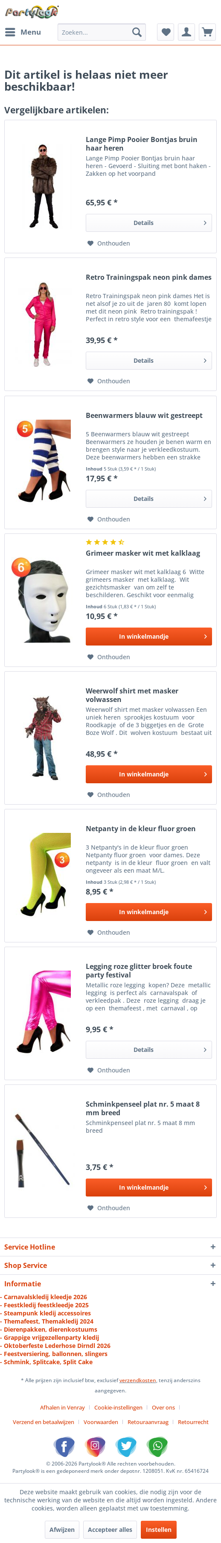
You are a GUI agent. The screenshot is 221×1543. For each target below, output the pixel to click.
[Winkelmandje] (207, 32)
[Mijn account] (186, 32)
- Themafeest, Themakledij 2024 (46, 1321)
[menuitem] (22, 32)
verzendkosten (137, 1380)
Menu (23, 31)
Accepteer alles (110, 1529)
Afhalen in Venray (62, 1407)
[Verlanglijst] (165, 32)
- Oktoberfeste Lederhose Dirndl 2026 (55, 1346)
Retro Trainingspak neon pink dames (149, 277)
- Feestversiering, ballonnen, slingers (54, 1354)
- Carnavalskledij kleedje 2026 (43, 1297)
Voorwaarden (101, 1422)
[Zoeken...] (102, 32)
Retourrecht (193, 1422)
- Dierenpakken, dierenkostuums (48, 1329)
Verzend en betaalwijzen (43, 1422)
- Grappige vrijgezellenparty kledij (49, 1337)
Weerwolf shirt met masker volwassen (132, 695)
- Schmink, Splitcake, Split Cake (46, 1362)
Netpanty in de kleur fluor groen (141, 828)
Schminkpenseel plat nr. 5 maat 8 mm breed (143, 1108)
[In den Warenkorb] (149, 637)
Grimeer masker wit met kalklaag (143, 553)
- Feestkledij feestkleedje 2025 (44, 1305)
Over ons (163, 1407)
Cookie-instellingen (118, 1407)
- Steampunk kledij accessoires (45, 1313)
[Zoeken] (137, 32)
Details (170, 221)
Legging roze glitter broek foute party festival (139, 970)
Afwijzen (62, 1529)
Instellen (159, 1529)
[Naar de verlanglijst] (108, 243)
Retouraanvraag (148, 1422)
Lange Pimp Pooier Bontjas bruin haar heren (142, 143)
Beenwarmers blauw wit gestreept (144, 415)
